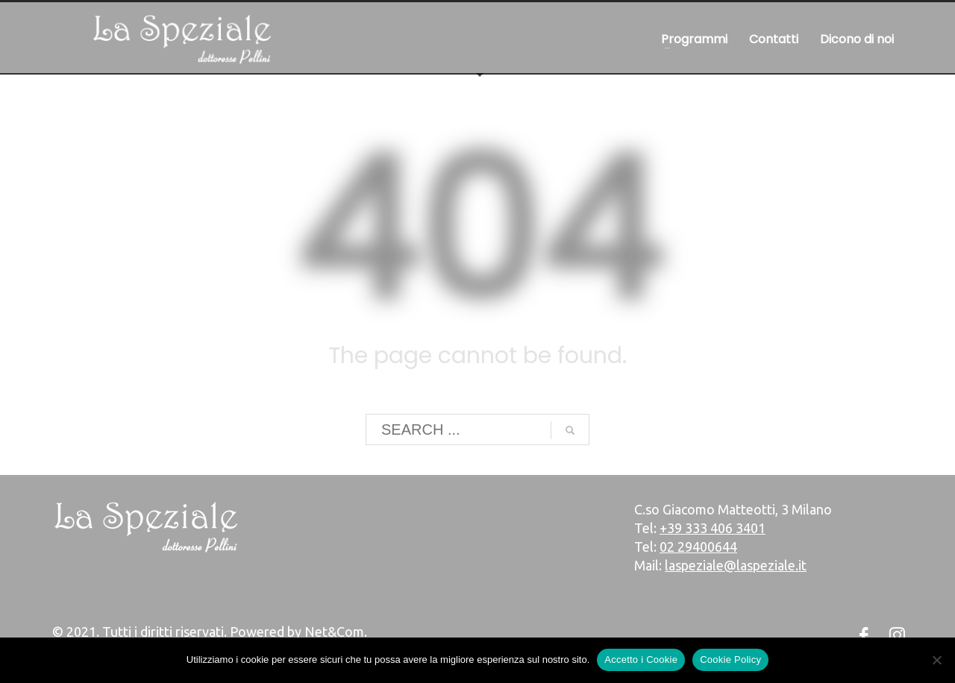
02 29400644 (698, 546)
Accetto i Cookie (640, 659)
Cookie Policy (730, 659)
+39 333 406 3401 (712, 527)
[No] (936, 659)
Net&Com (334, 631)
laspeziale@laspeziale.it (736, 565)
